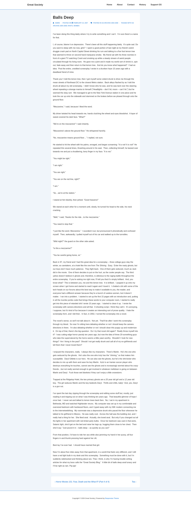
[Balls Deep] (81, 23)
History (142, 5)
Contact (131, 5)
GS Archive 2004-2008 (110, 23)
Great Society (35, 4)
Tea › (134, 482)
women (76, 26)
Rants (70, 26)
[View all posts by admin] (56, 23)
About (119, 5)
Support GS (156, 5)
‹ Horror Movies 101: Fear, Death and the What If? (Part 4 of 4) (82, 482)
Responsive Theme (112, 498)
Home (109, 5)
